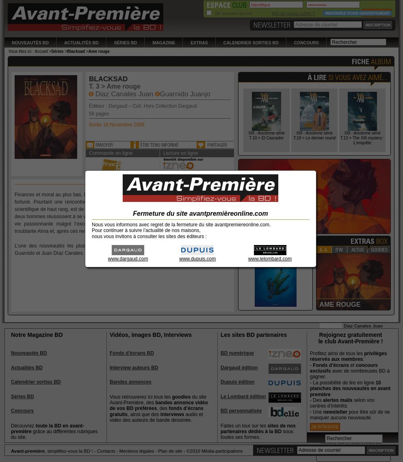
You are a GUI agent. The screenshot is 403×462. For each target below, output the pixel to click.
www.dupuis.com (197, 256)
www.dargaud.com (128, 256)
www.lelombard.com (270, 256)
